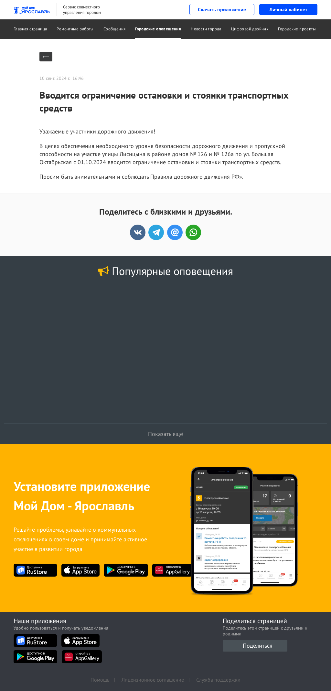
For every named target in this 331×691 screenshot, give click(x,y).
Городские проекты (297, 29)
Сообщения (114, 29)
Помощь (100, 679)
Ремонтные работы (75, 29)
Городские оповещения (158, 29)
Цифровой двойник (249, 29)
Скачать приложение (222, 9)
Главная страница (30, 29)
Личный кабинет (288, 9)
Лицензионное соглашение (153, 679)
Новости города (206, 29)
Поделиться (257, 645)
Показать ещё (165, 434)
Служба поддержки (218, 679)
